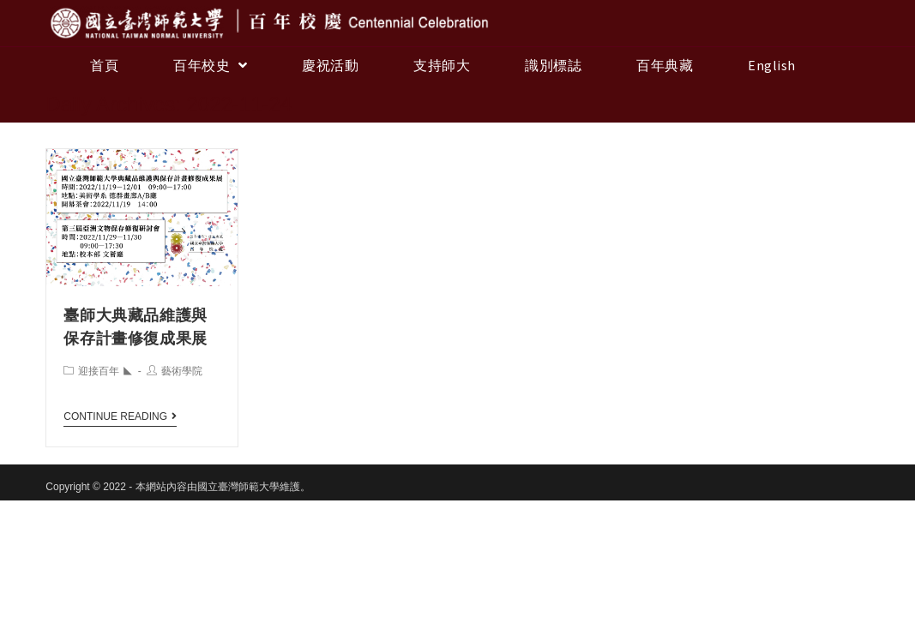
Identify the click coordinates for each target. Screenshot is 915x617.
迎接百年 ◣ (105, 371)
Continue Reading (120, 416)
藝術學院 (181, 371)
